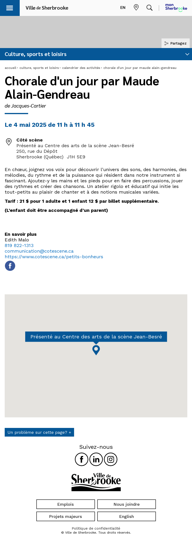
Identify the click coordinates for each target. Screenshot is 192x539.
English (126, 516)
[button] (10, 7)
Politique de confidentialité (96, 528)
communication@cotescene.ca (39, 251)
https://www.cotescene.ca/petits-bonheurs (54, 256)
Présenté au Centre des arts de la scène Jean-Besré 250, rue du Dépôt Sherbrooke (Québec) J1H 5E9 (75, 151)
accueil (10, 68)
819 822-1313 (19, 245)
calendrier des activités (81, 68)
